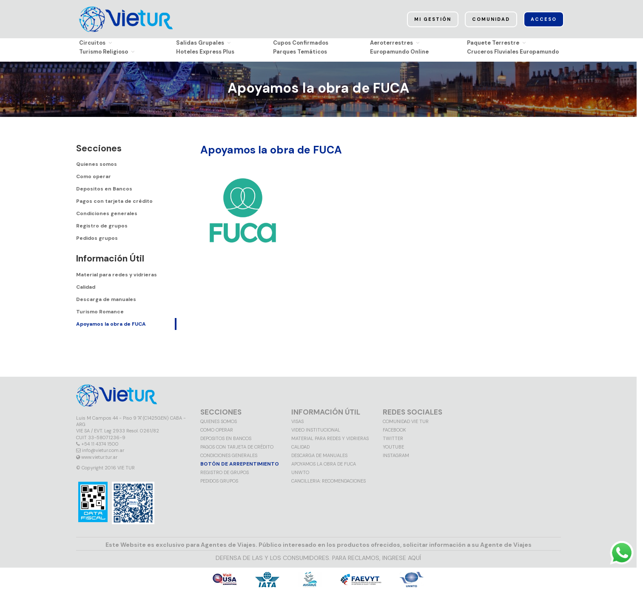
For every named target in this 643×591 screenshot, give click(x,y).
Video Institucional (315, 430)
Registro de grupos (102, 225)
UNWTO (300, 472)
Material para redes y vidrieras (116, 274)
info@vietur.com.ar (103, 450)
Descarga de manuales (106, 299)
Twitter (393, 438)
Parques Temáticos (300, 51)
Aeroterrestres (394, 42)
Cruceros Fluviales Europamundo (513, 51)
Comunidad (491, 19)
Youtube (393, 447)
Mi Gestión (432, 19)
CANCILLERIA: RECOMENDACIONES (328, 481)
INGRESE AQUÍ (401, 558)
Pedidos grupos (97, 238)
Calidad (85, 287)
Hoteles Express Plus (205, 51)
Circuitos (95, 42)
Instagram (396, 455)
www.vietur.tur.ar (99, 457)
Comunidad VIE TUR (406, 421)
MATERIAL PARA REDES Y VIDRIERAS (330, 438)
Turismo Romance (100, 311)
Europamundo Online (399, 51)
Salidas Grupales (203, 42)
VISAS (297, 421)
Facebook (394, 430)
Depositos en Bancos (104, 188)
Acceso (544, 19)
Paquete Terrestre (496, 42)
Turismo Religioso (106, 51)
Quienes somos (96, 164)
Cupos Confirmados (300, 42)
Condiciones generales (106, 213)
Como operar (93, 176)
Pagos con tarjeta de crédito (114, 201)
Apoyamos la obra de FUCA (111, 324)
